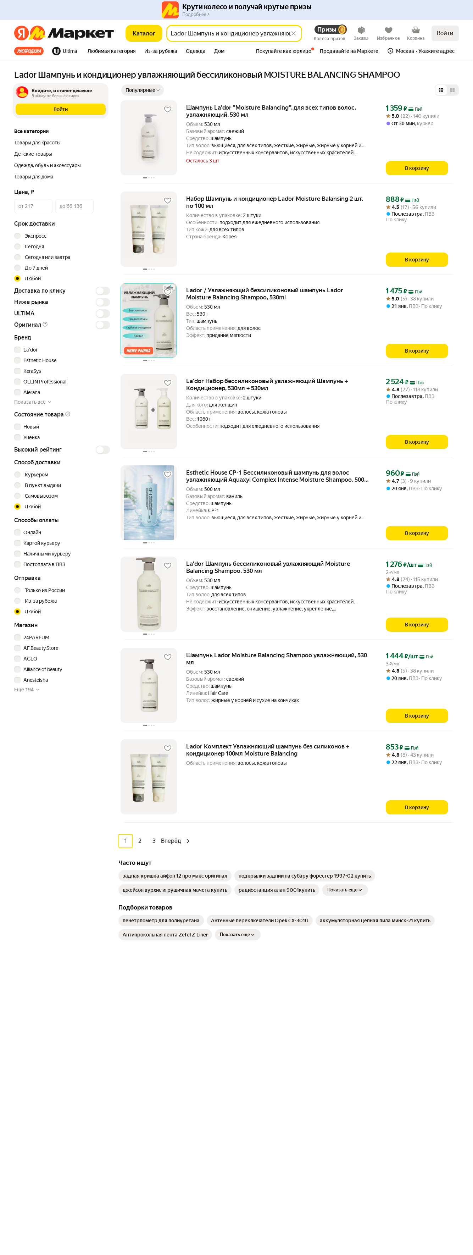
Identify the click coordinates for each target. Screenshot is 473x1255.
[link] (175, 875)
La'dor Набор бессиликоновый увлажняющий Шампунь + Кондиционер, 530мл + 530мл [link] (267, 384)
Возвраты (249, 1051)
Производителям (382, 1019)
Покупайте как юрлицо (264, 1030)
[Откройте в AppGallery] (59, 1043)
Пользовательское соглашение (91, 1208)
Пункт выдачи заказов (388, 1030)
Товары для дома (146, 1062)
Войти (445, 33)
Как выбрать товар (259, 998)
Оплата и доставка (259, 1009)
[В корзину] (417, 168)
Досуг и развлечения (151, 998)
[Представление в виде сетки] (452, 90)
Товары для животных (152, 1147)
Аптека (135, 1073)
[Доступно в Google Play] (36, 1043)
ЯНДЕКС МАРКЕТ (442, 1203)
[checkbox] (61, 350)
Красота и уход (144, 1083)
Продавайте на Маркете (265, 1131)
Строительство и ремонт (156, 1158)
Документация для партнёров (272, 1142)
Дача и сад (139, 1104)
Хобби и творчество (150, 1094)
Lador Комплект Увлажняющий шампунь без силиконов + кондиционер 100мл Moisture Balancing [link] (267, 750)
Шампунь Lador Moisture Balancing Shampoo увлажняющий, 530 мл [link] (276, 659)
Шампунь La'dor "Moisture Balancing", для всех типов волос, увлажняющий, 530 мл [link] (271, 111)
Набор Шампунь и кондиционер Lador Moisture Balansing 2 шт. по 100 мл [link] (274, 202)
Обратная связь (256, 1019)
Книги (134, 1115)
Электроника (142, 1041)
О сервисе (250, 1041)
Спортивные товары (150, 1136)
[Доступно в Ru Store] (83, 1043)
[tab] (31, 51)
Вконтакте (380, 1122)
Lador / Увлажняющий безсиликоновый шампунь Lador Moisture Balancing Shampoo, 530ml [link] (264, 294)
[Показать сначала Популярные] (142, 90)
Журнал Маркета (257, 1062)
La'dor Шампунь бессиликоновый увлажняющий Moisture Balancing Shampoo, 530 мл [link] (268, 567)
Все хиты (28, 51)
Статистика (31, 1208)
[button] (111, 51)
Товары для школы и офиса (158, 1126)
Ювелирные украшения (154, 1179)
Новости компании (384, 998)
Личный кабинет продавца (268, 1121)
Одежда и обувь (146, 1051)
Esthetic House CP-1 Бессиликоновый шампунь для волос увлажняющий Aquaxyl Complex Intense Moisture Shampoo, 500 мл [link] (275, 476)
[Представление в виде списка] (441, 90)
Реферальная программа (391, 1009)
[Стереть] (293, 33)
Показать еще (345, 890)
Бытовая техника (146, 1019)
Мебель (136, 1009)
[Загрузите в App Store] (13, 1043)
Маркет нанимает (382, 1041)
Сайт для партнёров (261, 1153)
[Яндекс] (21, 33)
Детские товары (146, 1168)
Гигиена (136, 1030)
